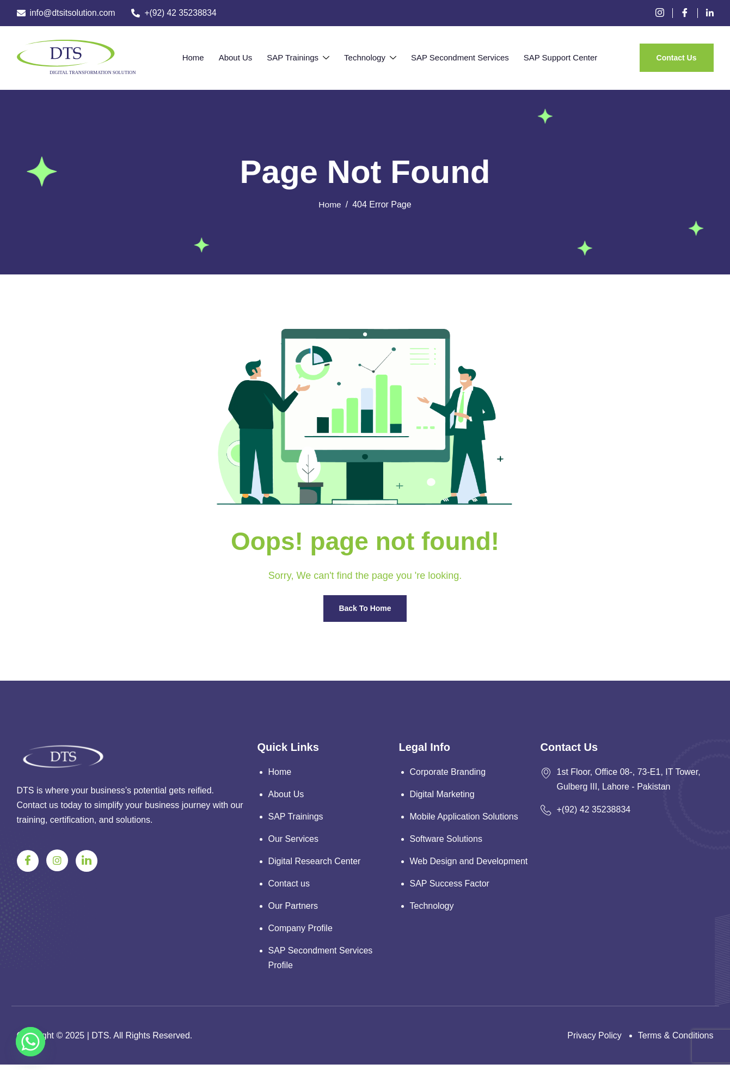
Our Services (293, 841)
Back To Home (365, 608)
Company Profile (300, 933)
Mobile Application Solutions (464, 818)
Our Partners (293, 910)
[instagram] (663, 13)
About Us (243, 57)
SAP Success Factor (449, 887)
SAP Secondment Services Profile (320, 963)
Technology (368, 58)
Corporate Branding (448, 772)
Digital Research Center (314, 864)
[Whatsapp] (30, 1041)
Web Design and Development (469, 864)
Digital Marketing (442, 795)
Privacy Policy (594, 1040)
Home (205, 57)
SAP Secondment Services (452, 57)
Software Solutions (446, 841)
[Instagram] (57, 860)
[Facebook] (688, 13)
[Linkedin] (710, 13)
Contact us (289, 887)
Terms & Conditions (676, 1040)
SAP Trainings (300, 58)
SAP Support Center (548, 57)
